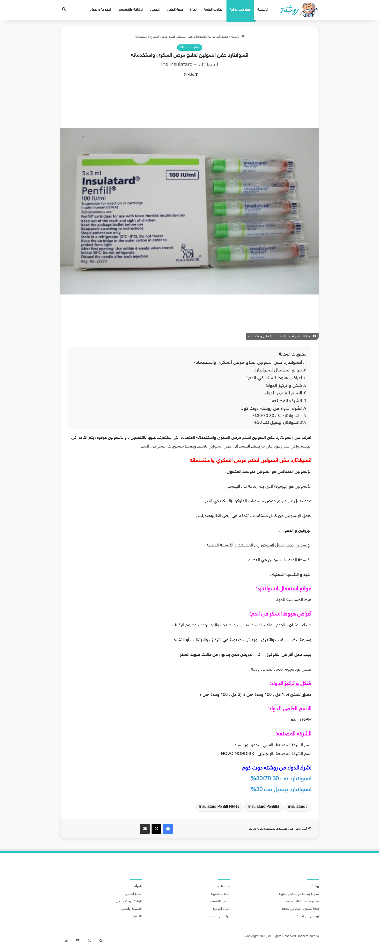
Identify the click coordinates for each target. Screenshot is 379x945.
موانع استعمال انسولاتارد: (277, 370)
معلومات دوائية (240, 10)
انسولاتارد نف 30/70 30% (275, 416)
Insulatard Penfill (262, 807)
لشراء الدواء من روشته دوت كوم (271, 409)
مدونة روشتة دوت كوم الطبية (299, 894)
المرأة (193, 10)
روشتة (315, 887)
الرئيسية (262, 10)
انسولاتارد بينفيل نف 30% (275, 423)
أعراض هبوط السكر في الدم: (274, 378)
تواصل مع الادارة (308, 916)
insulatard (296, 807)
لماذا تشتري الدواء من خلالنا (300, 909)
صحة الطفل (175, 10)
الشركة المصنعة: (286, 401)
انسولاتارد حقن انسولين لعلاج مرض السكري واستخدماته (248, 362)
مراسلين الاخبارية (219, 916)
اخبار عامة (224, 887)
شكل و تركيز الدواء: (284, 386)
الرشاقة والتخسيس (130, 10)
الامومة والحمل (100, 10)
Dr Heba (189, 75)
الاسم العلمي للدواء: (283, 393)
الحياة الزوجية (221, 909)
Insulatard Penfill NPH (218, 807)
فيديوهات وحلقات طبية (302, 901)
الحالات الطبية (213, 10)
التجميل (155, 10)
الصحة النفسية (220, 901)
